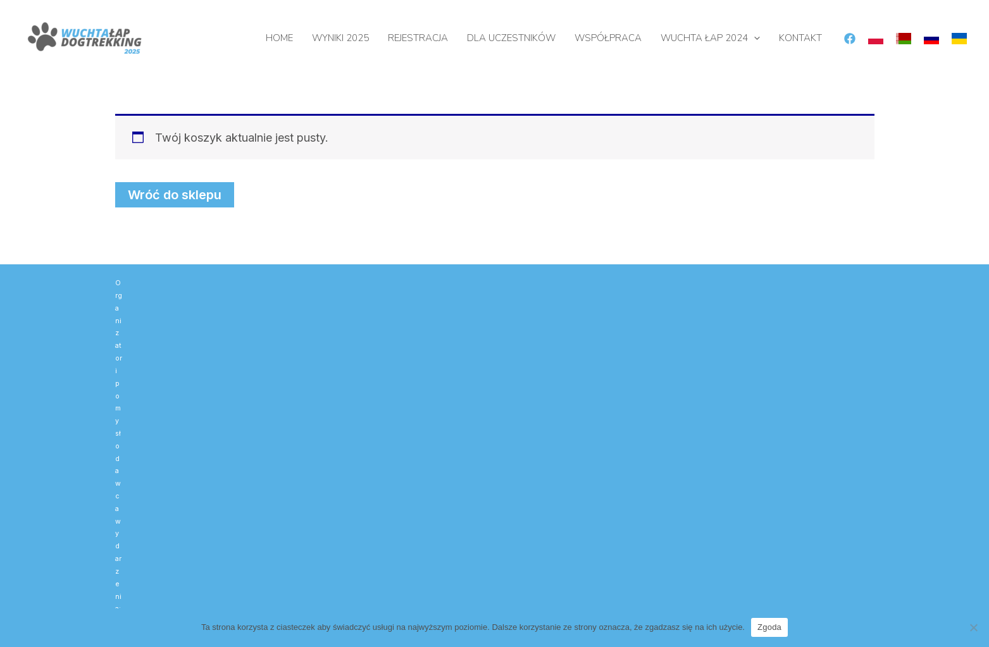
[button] (754, 38)
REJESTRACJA (418, 38)
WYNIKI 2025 (340, 38)
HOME (279, 38)
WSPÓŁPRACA (608, 38)
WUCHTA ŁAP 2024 (710, 38)
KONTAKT (800, 38)
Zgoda (769, 627)
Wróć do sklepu (174, 194)
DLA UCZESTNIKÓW (511, 38)
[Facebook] (849, 38)
